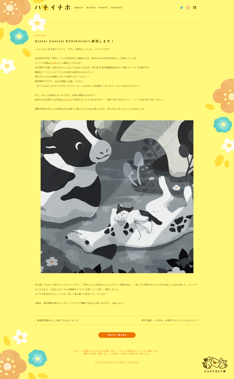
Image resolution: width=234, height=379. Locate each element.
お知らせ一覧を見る (117, 335)
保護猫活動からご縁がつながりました (58, 320)
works (91, 7)
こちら (53, 63)
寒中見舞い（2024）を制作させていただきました (169, 320)
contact (116, 7)
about (78, 7)
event (103, 7)
